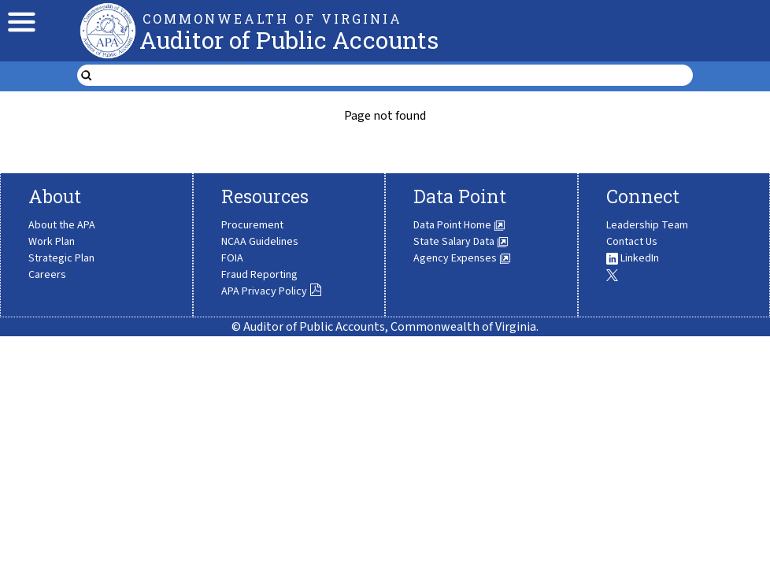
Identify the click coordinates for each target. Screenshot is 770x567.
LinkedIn (632, 258)
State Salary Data (461, 242)
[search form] (395, 75)
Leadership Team (647, 225)
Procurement (252, 225)
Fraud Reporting (259, 275)
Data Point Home (459, 225)
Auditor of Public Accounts (289, 39)
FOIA (232, 258)
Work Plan (51, 242)
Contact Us (631, 242)
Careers (47, 275)
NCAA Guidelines (259, 242)
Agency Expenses (462, 258)
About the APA (61, 225)
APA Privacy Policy (271, 291)
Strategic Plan (61, 258)
